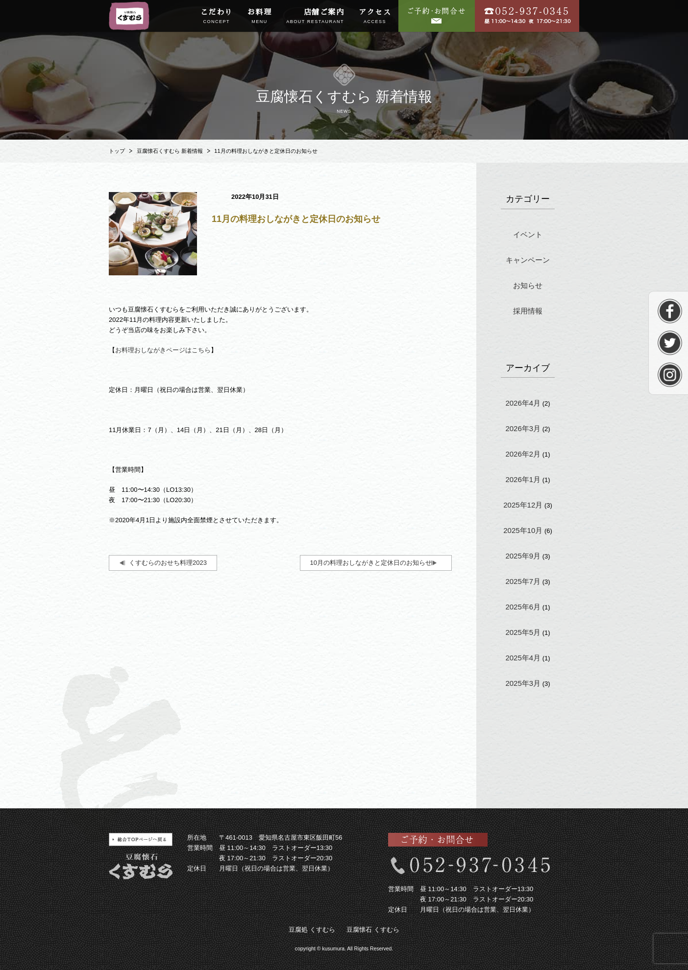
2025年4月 (523, 658)
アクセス (375, 16)
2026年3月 (523, 428)
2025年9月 (523, 556)
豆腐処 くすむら (312, 929)
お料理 (259, 16)
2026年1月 (523, 479)
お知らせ (527, 285)
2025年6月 (523, 607)
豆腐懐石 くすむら (372, 929)
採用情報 (527, 311)
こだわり (216, 16)
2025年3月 (523, 683)
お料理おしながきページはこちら (163, 350)
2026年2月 (523, 454)
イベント (527, 234)
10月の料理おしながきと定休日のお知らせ (371, 562)
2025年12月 (522, 505)
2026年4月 (523, 403)
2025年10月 (522, 530)
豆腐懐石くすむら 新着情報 (170, 151)
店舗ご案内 (315, 16)
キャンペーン (528, 260)
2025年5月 (523, 632)
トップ (117, 151)
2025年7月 (523, 581)
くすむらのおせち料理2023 (168, 562)
